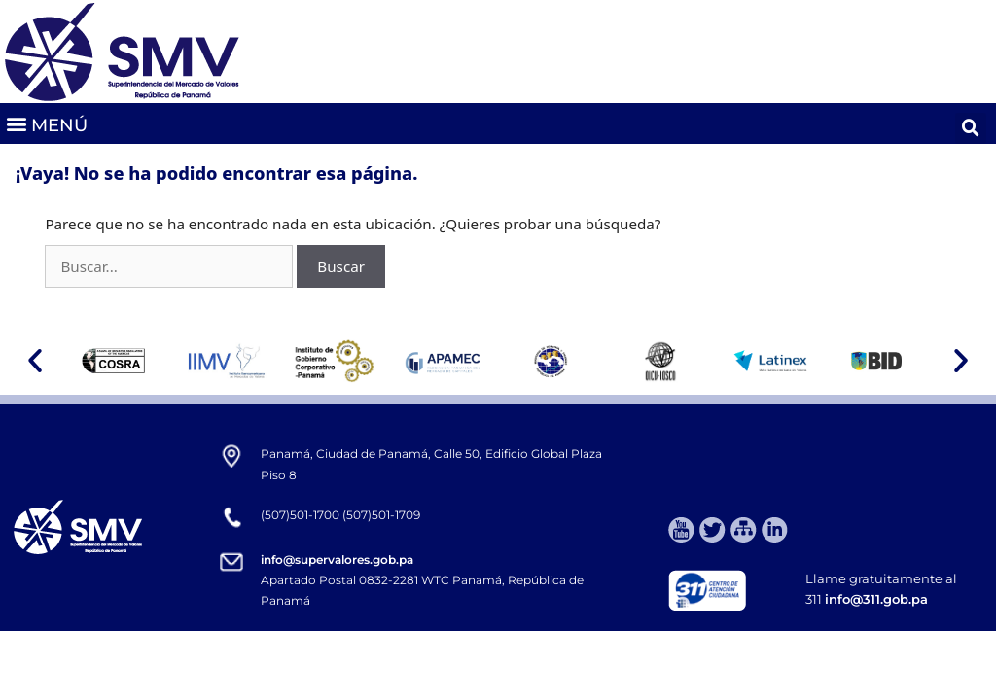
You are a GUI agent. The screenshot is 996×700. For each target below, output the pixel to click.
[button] (46, 124)
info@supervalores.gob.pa (337, 559)
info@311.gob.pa (876, 599)
